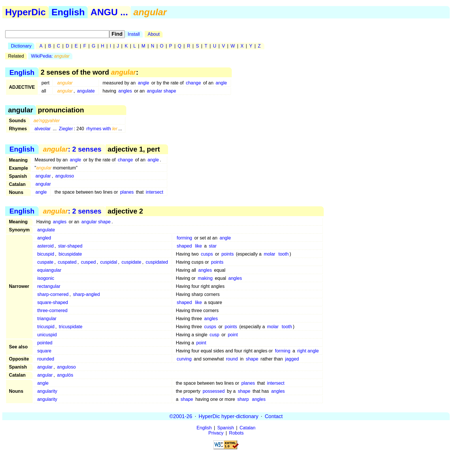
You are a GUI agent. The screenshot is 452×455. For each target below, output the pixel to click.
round (232, 358)
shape (252, 358)
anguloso (64, 175)
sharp (243, 399)
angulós (65, 375)
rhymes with (101, 128)
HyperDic (25, 12)
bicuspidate (70, 254)
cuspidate (132, 262)
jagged (292, 358)
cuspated (67, 262)
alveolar (42, 128)
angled (44, 237)
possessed (214, 391)
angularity (47, 391)
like (198, 245)
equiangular (49, 270)
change (193, 82)
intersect (154, 192)
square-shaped (52, 302)
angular (43, 175)
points (227, 254)
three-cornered (52, 310)
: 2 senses (72, 149)
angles (125, 90)
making (205, 278)
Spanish (225, 427)
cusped (88, 262)
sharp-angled (86, 294)
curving (184, 358)
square (44, 350)
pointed (44, 342)
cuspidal (108, 262)
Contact (273, 416)
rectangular (48, 286)
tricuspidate (70, 326)
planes (127, 192)
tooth (283, 254)
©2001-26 (181, 416)
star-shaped (70, 245)
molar (269, 254)
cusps (207, 254)
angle (143, 82)
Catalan (247, 427)
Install (134, 34)
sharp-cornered (53, 294)
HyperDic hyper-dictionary (228, 416)
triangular (46, 318)
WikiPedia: (50, 56)
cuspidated (157, 262)
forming (184, 237)
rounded (45, 358)
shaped (184, 245)
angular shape (161, 90)
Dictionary (21, 46)
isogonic (45, 278)
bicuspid (45, 254)
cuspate (45, 262)
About (154, 34)
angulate (86, 90)
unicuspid (47, 334)
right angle (308, 350)
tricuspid (45, 326)
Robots (236, 433)
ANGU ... (109, 12)
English (68, 12)
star (213, 245)
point (233, 334)
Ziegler (66, 128)
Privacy (215, 433)
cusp (214, 334)
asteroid (45, 245)
